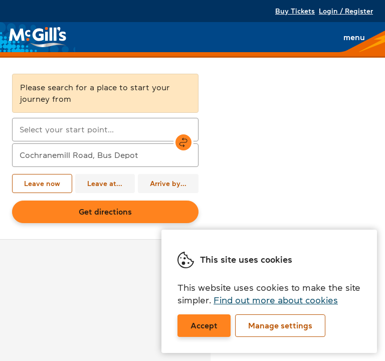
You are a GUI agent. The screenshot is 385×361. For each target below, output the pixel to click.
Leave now (42, 183)
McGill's (38, 37)
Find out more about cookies (276, 300)
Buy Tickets (295, 11)
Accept (204, 325)
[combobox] (105, 129)
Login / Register (346, 11)
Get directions (105, 212)
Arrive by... (168, 183)
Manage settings (280, 325)
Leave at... (104, 183)
